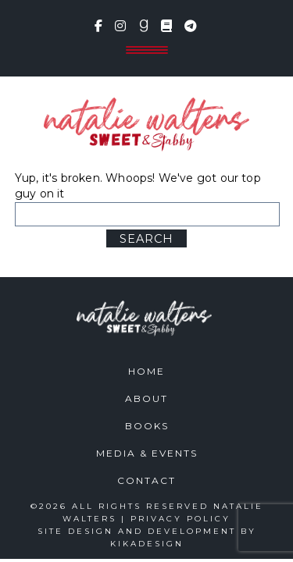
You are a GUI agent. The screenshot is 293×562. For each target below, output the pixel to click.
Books (147, 426)
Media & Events (147, 453)
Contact (146, 480)
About (146, 398)
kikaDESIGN (147, 544)
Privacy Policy (180, 519)
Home (146, 371)
